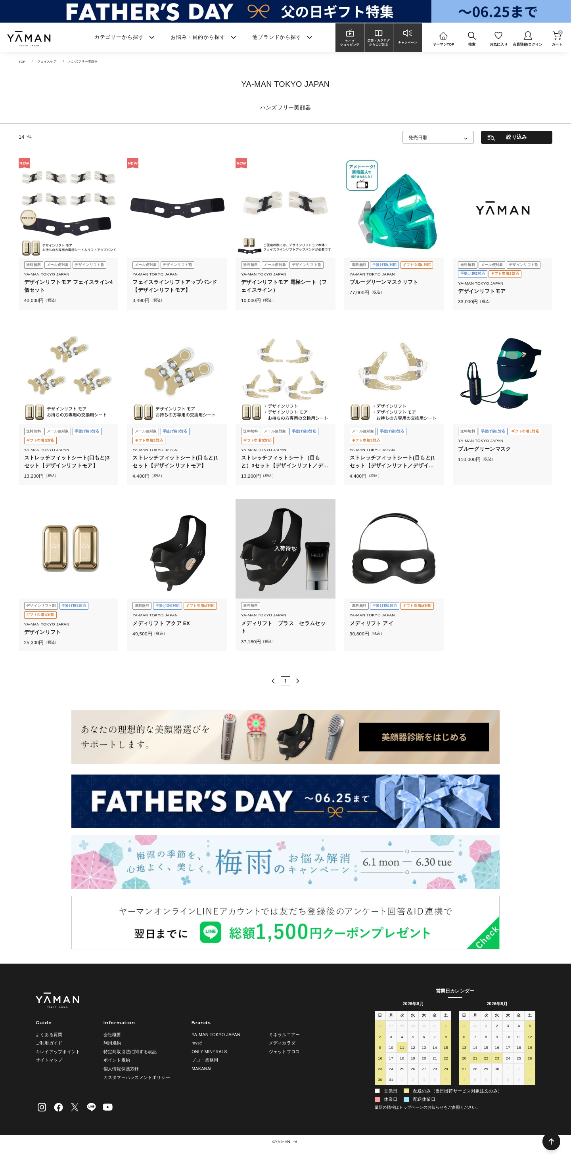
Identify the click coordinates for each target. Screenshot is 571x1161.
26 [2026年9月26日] (529, 1059)
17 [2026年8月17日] (391, 1059)
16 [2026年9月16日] (496, 1048)
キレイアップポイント (58, 1051)
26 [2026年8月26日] (412, 1070)
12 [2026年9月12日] (529, 1038)
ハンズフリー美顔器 (88, 61)
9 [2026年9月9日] (497, 1038)
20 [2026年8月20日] (424, 1059)
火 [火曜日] (402, 1016)
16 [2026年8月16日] (379, 1059)
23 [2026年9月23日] (496, 1059)
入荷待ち (285, 549)
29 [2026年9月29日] (486, 1070)
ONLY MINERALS (209, 1051)
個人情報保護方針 (121, 1068)
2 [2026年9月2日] (413, 1081)
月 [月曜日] (391, 1016)
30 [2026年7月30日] (424, 1027)
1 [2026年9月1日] (402, 1081)
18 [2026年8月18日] (402, 1059)
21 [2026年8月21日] (434, 1059)
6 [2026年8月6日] (424, 1038)
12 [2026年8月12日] (412, 1048)
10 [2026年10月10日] (529, 1081)
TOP (22, 61)
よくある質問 (49, 1034)
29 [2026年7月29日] (412, 1027)
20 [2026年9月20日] (464, 1059)
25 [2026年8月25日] (402, 1070)
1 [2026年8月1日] (446, 1027)
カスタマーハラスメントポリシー (136, 1077)
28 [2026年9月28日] (475, 1070)
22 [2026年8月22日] (445, 1059)
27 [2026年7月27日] (391, 1027)
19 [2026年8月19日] (412, 1059)
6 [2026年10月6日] (486, 1081)
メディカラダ (282, 1043)
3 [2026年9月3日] (424, 1081)
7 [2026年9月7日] (475, 1038)
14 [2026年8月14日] (434, 1048)
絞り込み (516, 137)
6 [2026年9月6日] (464, 1038)
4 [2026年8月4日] (402, 1038)
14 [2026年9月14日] (475, 1048)
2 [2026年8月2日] (380, 1038)
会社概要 (112, 1034)
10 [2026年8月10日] (391, 1048)
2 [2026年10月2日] (518, 1070)
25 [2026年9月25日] (518, 1059)
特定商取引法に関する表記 (130, 1051)
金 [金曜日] (435, 1016)
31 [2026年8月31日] (391, 1081)
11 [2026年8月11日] (402, 1048)
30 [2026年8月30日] (379, 1081)
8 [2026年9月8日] (486, 1038)
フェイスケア (49, 61)
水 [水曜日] (413, 1016)
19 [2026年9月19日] (529, 1048)
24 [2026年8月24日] (391, 1070)
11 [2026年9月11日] (518, 1038)
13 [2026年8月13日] (424, 1048)
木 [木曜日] (424, 1016)
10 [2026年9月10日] (508, 1038)
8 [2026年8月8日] (446, 1038)
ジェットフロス (284, 1051)
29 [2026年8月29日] (445, 1070)
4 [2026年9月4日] (434, 1081)
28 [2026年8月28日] (434, 1070)
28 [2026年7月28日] (402, 1027)
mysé (197, 1043)
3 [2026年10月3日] (530, 1070)
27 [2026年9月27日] (464, 1070)
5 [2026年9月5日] (446, 1081)
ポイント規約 (116, 1060)
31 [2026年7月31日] (434, 1027)
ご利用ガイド (49, 1043)
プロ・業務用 (205, 1060)
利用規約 (112, 1043)
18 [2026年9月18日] (518, 1048)
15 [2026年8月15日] (445, 1048)
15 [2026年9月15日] (486, 1048)
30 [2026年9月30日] (496, 1070)
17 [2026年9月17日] (508, 1048)
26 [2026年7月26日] (379, 1027)
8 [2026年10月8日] (508, 1081)
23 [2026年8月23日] (379, 1070)
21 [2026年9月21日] (475, 1059)
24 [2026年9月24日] (508, 1059)
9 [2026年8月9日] (380, 1048)
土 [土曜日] (446, 1016)
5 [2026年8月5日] (413, 1038)
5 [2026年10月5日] (475, 1081)
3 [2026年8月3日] (391, 1038)
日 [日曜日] (380, 1016)
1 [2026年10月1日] (508, 1070)
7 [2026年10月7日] (497, 1081)
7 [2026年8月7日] (434, 1038)
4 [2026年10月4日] (464, 1081)
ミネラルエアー (284, 1034)
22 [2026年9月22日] (486, 1059)
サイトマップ (49, 1060)
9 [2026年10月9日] (518, 1081)
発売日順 (418, 137)
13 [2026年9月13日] (464, 1048)
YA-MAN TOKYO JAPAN (216, 1034)
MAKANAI (201, 1068)
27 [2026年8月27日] (424, 1070)
